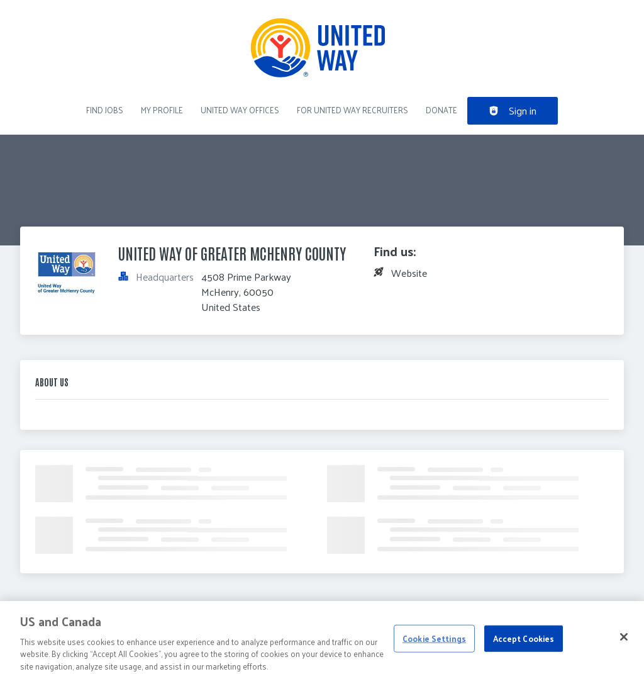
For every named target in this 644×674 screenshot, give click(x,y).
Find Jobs (104, 110)
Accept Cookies (524, 643)
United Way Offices (240, 110)
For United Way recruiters (352, 110)
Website (409, 273)
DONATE (441, 110)
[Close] (624, 641)
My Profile (162, 110)
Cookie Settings (434, 643)
